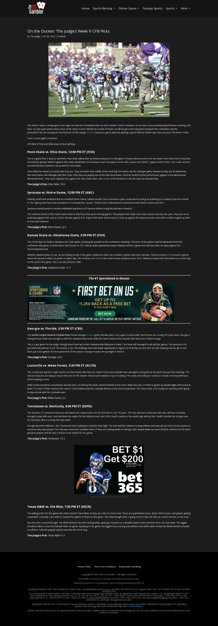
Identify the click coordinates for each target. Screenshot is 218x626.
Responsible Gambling (130, 567)
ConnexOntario (135, 606)
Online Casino (127, 8)
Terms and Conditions (105, 567)
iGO (138, 610)
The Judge (35, 36)
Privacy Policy (84, 567)
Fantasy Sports (152, 8)
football (90, 132)
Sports (170, 8)
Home (85, 8)
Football (61, 36)
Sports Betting (102, 8)
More (184, 8)
